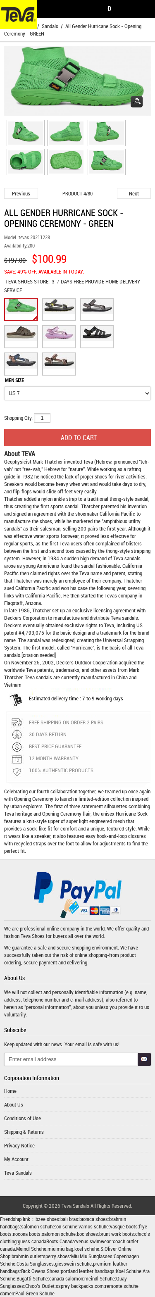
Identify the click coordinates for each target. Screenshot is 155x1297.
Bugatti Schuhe (32, 1278)
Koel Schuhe (128, 1271)
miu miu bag (60, 1248)
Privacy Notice (19, 1145)
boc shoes (87, 1234)
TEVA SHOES (19, 281)
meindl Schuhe (99, 1278)
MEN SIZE (14, 380)
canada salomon (66, 1278)
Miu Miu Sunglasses (91, 1256)
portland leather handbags (87, 1271)
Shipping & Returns (24, 1131)
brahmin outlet (27, 1256)
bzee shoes (47, 1219)
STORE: (27, 281)
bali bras (69, 1219)
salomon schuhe (38, 1226)
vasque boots (124, 1226)
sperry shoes (56, 1256)
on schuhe (66, 1226)
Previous (21, 193)
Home (10, 1091)
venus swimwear (93, 1241)
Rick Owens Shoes (40, 1271)
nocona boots (27, 1234)
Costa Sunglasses (35, 1263)
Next (134, 193)
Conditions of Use (22, 1118)
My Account (16, 1159)
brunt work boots (116, 1234)
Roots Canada (60, 1241)
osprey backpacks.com (80, 1286)
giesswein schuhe (73, 1263)
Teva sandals (124, 617)
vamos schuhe (94, 1226)
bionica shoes (93, 1219)
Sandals (50, 26)
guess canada (32, 1241)
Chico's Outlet (40, 1286)
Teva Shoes (33, 936)
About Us (13, 1104)
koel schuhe (86, 1248)
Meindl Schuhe (31, 1248)
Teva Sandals (18, 1172)
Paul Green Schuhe (35, 1293)
